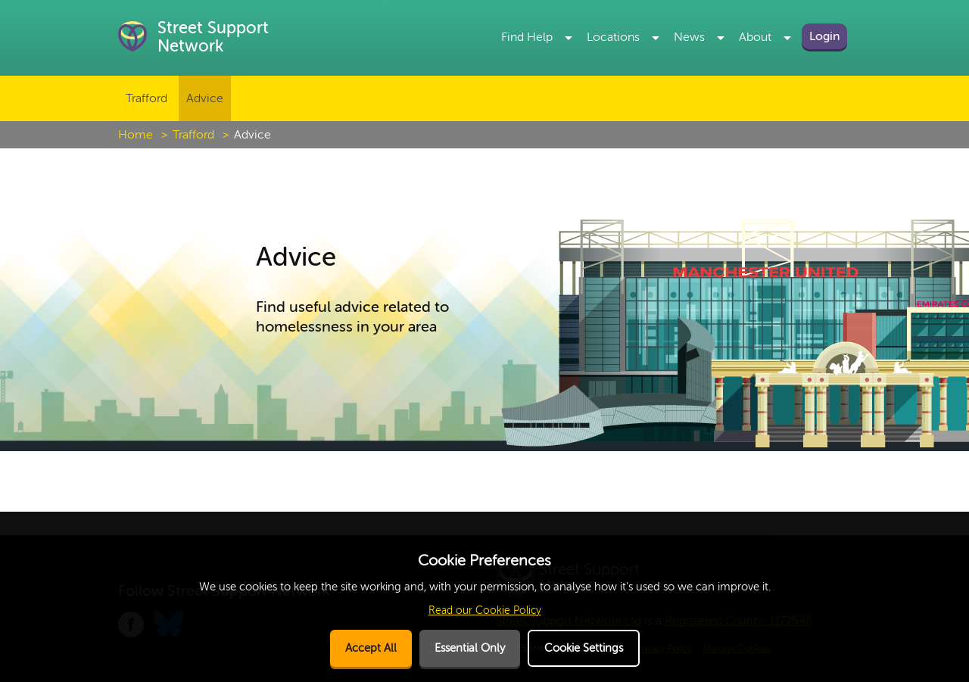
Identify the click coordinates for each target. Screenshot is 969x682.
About (755, 37)
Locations (613, 37)
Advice (204, 98)
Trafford (146, 98)
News (689, 37)
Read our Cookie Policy (484, 610)
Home (135, 135)
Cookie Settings (583, 648)
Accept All (371, 648)
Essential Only (470, 648)
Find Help (527, 37)
